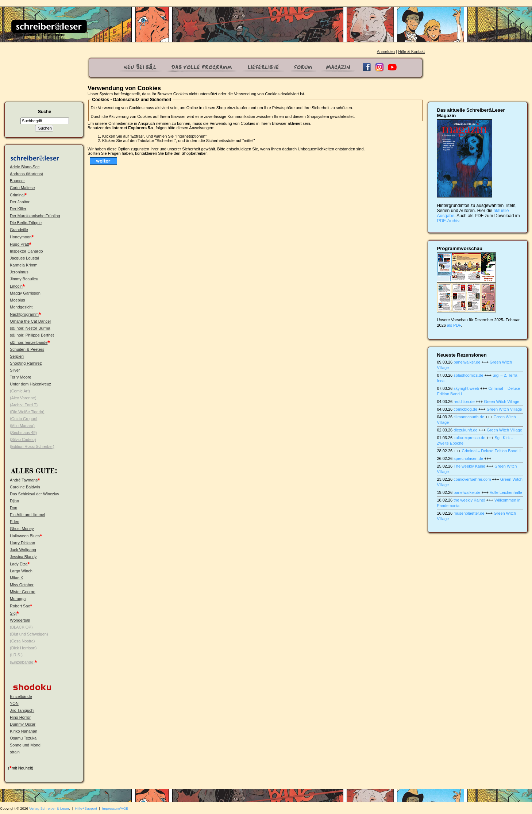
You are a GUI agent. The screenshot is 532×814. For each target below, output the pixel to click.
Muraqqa (18, 598)
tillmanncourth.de (469, 417)
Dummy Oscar (22, 724)
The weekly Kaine (469, 466)
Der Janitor (20, 202)
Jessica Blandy (23, 556)
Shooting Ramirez (26, 363)
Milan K (16, 578)
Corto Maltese (22, 187)
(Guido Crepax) (23, 418)
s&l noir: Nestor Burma (30, 328)
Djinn (14, 501)
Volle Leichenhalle (506, 492)
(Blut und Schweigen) (29, 634)
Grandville (19, 229)
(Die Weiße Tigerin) (27, 412)
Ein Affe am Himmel (27, 514)
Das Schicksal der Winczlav (34, 494)
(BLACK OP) (21, 627)
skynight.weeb (466, 388)
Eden (14, 521)
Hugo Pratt (19, 244)
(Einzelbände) (22, 662)
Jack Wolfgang (23, 550)
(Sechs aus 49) (23, 432)
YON (14, 703)
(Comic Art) (20, 391)
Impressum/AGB (115, 808)
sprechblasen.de (468, 458)
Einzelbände (21, 696)
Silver (15, 370)
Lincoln (16, 286)
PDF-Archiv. (448, 220)
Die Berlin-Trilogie (26, 222)
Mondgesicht (21, 307)
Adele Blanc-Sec (24, 167)
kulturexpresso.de (469, 437)
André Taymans (24, 480)
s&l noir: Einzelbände (28, 342)
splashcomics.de (468, 375)
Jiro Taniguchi (22, 710)
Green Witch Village (501, 401)
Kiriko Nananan (23, 731)
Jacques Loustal (24, 258)
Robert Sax (20, 606)
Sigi (13, 613)
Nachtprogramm (24, 314)
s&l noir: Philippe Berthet (32, 335)
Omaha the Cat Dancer (30, 321)
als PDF (454, 325)
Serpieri (17, 356)
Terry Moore (20, 377)
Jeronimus (19, 272)
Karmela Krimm (24, 265)
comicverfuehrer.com (472, 479)
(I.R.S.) (16, 655)
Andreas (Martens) (26, 174)
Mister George (22, 592)
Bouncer (17, 180)
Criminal (17, 195)
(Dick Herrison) (23, 648)
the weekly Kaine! (469, 500)
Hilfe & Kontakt (411, 51)
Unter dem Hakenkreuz (30, 384)
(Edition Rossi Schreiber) (32, 446)
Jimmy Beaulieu (24, 279)
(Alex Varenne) (23, 398)
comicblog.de (465, 409)
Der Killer (18, 209)
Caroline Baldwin (25, 487)
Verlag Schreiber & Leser (49, 808)
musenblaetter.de (469, 513)
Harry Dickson (22, 543)
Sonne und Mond (25, 745)
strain (15, 752)
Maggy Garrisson (25, 293)
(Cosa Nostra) (22, 641)
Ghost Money (22, 528)
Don (13, 508)
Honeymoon (20, 237)
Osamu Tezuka (23, 738)
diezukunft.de (465, 430)
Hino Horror (20, 717)
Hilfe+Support (86, 808)
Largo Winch (21, 571)
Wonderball (20, 620)
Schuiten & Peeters (27, 349)
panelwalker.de (467, 362)
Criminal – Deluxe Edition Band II (491, 451)
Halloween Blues (25, 536)
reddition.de (464, 401)
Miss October (22, 585)
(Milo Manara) (22, 425)
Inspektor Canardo (26, 251)
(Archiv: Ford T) (24, 405)
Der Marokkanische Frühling (35, 216)
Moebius (17, 300)
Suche (44, 111)
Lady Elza (18, 564)
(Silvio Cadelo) (23, 439)
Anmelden (386, 51)
